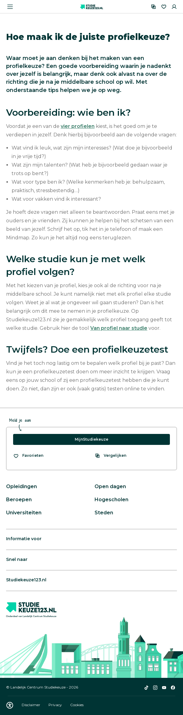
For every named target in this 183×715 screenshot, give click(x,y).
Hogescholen (111, 499)
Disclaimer (31, 705)
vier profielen (78, 126)
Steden (104, 513)
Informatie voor (23, 538)
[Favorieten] (164, 7)
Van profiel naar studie (118, 328)
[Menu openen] (10, 7)
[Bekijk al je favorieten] (28, 455)
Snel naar (16, 559)
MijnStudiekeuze (91, 439)
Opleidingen (21, 486)
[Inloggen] (174, 7)
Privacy (55, 705)
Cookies (77, 705)
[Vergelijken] (153, 7)
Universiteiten (23, 513)
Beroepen (19, 499)
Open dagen (110, 486)
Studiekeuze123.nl (26, 580)
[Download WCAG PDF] (9, 705)
